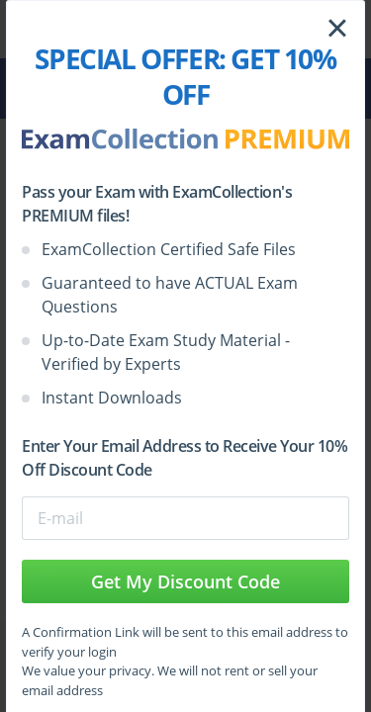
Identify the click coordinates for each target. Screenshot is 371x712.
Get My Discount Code (185, 581)
